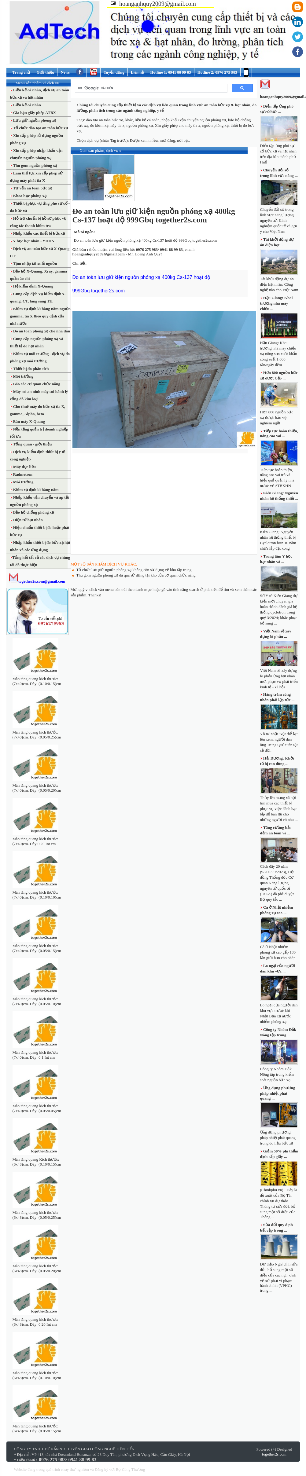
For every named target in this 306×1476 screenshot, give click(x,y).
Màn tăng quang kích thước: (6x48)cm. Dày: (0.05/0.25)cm (37, 1215)
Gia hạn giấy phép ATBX (34, 112)
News (65, 72)
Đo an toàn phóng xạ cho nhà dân (41, 331)
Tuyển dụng (114, 72)
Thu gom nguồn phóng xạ (34, 165)
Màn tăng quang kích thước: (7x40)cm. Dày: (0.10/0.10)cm (37, 894)
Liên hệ (137, 72)
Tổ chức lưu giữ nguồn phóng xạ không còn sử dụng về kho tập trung (134, 569)
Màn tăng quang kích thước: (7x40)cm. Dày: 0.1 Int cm (35, 1055)
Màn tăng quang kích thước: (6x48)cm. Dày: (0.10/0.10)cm (37, 1375)
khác (129, 120)
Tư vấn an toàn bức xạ (32, 188)
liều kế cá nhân (147, 120)
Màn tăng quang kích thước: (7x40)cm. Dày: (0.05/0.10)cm (37, 1001)
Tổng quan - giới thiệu (32, 444)
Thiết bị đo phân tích (30, 368)
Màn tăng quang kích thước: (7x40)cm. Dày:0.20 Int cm (35, 841)
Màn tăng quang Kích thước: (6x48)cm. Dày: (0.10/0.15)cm (37, 1162)
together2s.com (274, 1454)
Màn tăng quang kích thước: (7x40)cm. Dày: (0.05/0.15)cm (37, 948)
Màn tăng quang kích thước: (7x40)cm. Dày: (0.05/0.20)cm (37, 788)
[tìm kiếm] (150, 88)
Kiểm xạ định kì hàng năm (35, 489)
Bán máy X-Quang (28, 421)
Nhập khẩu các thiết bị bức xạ (38, 233)
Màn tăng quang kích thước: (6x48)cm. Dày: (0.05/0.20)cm (37, 1268)
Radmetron (22, 474)
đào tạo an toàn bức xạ (105, 120)
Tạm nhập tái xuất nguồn (34, 263)
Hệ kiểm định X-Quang (32, 286)
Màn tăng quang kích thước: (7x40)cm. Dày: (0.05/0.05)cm (37, 1108)
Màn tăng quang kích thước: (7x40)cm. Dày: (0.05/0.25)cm (37, 734)
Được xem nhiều (144, 140)
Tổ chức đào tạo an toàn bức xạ (40, 128)
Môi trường (23, 376)
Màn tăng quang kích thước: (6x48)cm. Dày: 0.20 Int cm (35, 1322)
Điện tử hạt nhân (27, 520)
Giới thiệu (45, 72)
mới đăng (167, 140)
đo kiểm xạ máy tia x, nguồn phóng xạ (121, 125)
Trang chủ (21, 72)
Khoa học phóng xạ (29, 195)
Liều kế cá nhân (26, 105)
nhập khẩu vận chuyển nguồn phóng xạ (193, 120)
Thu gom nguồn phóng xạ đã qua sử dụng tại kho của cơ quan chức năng (136, 575)
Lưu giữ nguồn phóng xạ (34, 120)
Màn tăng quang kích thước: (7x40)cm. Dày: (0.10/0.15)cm (37, 681)
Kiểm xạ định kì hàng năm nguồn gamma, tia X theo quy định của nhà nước (40, 316)
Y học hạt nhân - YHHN (33, 241)
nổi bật (183, 140)
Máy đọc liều (24, 466)
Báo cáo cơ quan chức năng (36, 384)
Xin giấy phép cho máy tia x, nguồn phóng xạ (192, 125)
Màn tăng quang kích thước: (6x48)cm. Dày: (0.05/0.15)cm (37, 1428)
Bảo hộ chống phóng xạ (33, 512)
